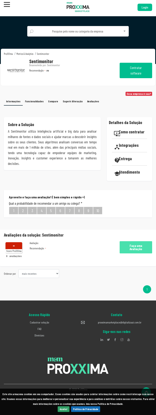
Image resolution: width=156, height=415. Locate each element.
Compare (53, 101)
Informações (13, 101)
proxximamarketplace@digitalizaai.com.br (119, 322)
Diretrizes (39, 335)
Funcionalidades (34, 101)
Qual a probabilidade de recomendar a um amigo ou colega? (45, 203)
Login (145, 7)
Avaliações (93, 101)
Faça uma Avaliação (136, 247)
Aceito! (63, 409)
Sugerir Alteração (73, 101)
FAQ (39, 329)
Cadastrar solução (39, 322)
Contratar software (136, 70)
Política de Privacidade (85, 409)
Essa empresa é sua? (139, 93)
